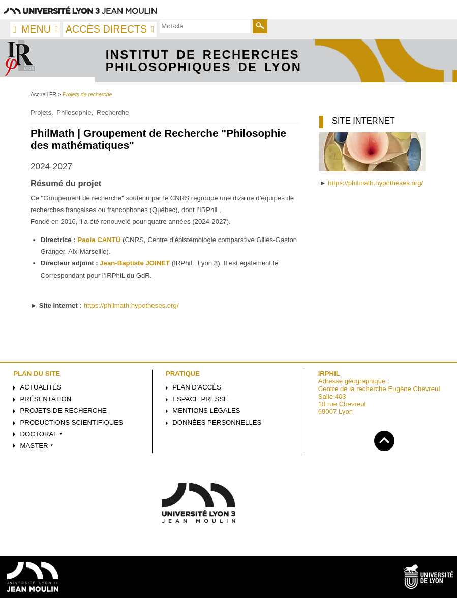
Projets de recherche (63, 410)
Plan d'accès (196, 387)
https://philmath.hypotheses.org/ (131, 305)
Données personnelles (216, 422)
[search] (205, 26)
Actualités (41, 387)
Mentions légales (206, 410)
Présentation (46, 399)
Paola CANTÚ (98, 240)
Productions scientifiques (71, 422)
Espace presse (200, 399)
